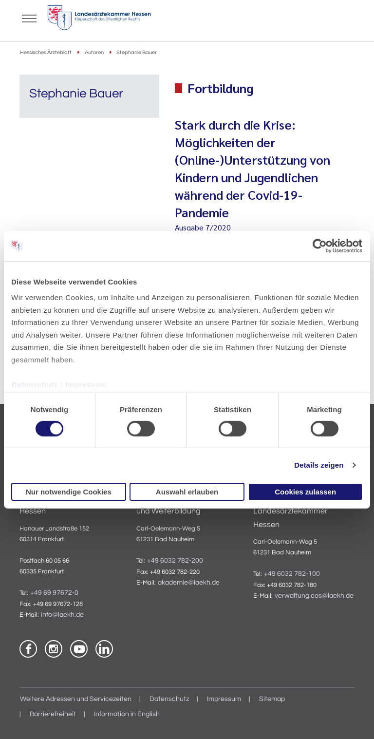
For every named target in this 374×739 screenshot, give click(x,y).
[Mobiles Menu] (29, 17)
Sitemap (272, 699)
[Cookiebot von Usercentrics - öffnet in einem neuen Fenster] (320, 245)
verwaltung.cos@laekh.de (314, 595)
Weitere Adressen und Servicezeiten (75, 699)
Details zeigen (318, 465)
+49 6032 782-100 (292, 573)
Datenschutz (35, 384)
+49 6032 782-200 (175, 560)
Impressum (86, 384)
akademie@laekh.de (189, 582)
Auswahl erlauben (187, 492)
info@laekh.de (62, 614)
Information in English (127, 714)
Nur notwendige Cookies (69, 492)
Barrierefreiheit (53, 714)
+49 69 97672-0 (54, 592)
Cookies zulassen (305, 492)
